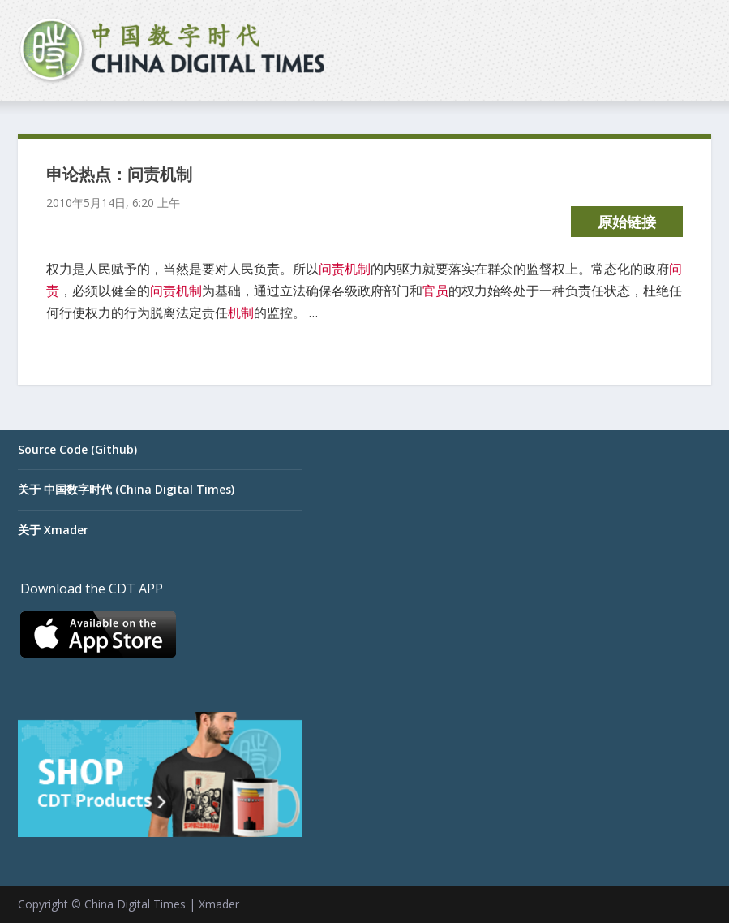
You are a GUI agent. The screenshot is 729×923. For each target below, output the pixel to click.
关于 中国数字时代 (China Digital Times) (126, 489)
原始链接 (627, 221)
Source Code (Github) (77, 449)
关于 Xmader (53, 529)
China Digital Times (135, 904)
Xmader (219, 904)
